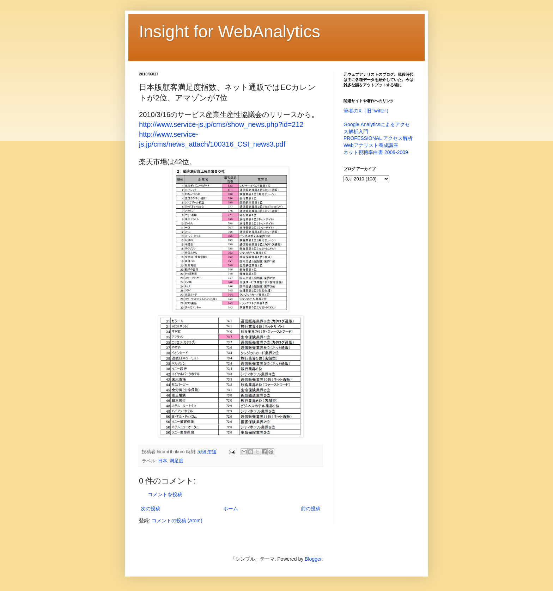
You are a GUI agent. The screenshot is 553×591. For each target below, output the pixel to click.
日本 (162, 460)
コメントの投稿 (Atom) (177, 520)
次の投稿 (150, 508)
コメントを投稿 (165, 494)
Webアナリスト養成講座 (371, 145)
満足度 (176, 460)
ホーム (230, 508)
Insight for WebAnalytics (229, 31)
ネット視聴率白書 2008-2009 (376, 152)
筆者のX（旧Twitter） (367, 110)
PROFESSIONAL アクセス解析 (378, 138)
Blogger (313, 559)
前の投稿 (311, 508)
